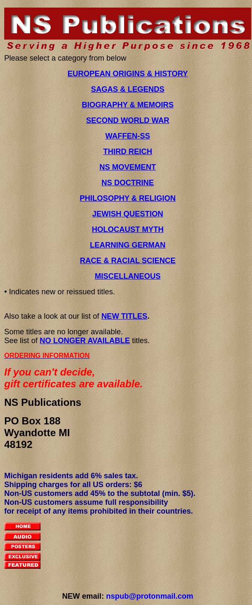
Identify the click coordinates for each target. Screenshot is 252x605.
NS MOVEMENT (127, 167)
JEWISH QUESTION (127, 214)
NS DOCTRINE (127, 183)
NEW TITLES (124, 316)
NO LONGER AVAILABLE (85, 340)
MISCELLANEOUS (127, 276)
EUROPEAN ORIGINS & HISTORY (128, 73)
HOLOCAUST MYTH (128, 229)
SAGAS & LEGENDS (127, 89)
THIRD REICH (127, 151)
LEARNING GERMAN (127, 245)
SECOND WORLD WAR (127, 120)
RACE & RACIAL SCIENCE (128, 260)
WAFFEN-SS (128, 136)
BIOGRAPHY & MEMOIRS (128, 105)
